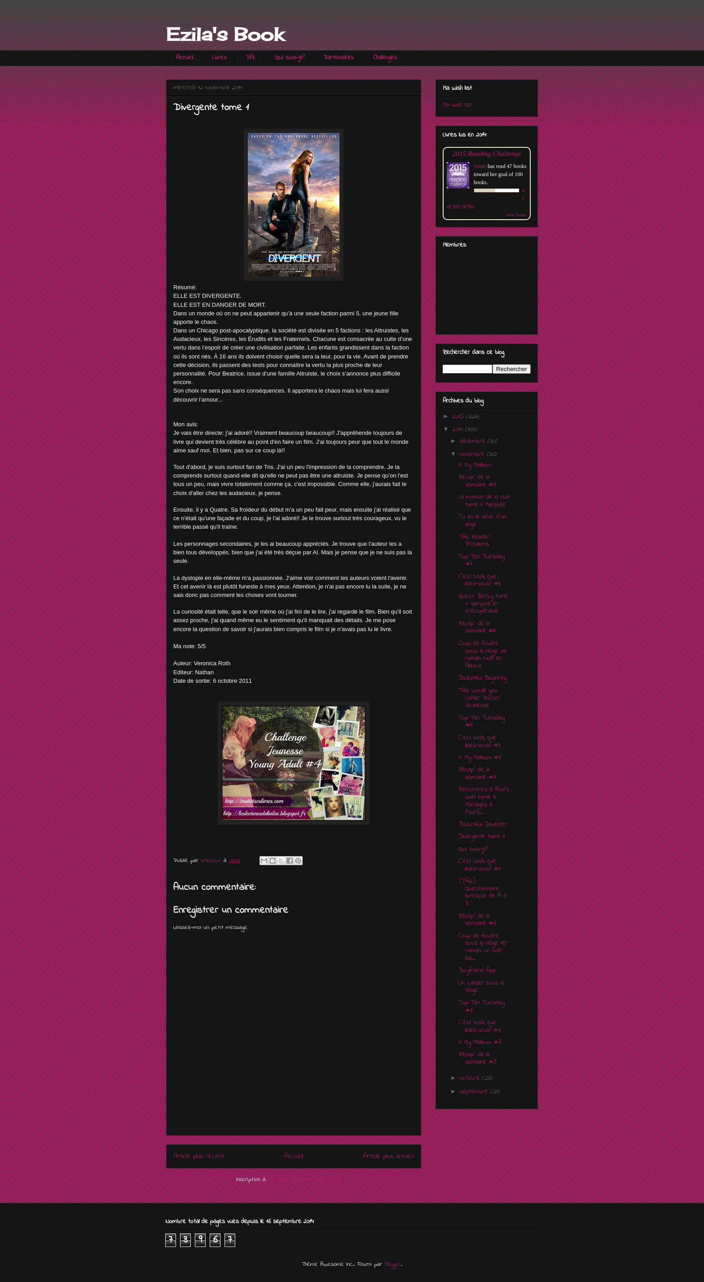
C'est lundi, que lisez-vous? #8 (479, 580)
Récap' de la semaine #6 (477, 919)
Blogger (392, 1264)
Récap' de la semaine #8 (477, 627)
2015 (459, 416)
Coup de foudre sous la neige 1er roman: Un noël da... (483, 947)
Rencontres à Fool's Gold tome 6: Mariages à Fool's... (483, 801)
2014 (459, 429)
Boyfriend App (477, 970)
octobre (471, 1078)
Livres (219, 57)
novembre (473, 454)
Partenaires (339, 57)
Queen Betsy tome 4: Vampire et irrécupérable (483, 604)
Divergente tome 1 (481, 836)
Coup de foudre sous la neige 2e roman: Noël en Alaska (482, 655)
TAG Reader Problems (474, 540)
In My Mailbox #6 (479, 757)
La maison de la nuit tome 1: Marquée (484, 500)
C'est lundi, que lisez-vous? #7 (479, 865)
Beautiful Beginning (482, 678)
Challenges (385, 57)
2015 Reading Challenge (486, 153)
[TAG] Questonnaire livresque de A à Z (482, 892)
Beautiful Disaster (482, 824)
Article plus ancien (388, 1156)
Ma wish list (457, 105)
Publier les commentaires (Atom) (311, 1179)
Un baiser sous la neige (481, 986)
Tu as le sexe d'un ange (482, 520)
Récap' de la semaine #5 (477, 1058)
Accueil (184, 57)
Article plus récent (198, 1156)
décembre (474, 441)
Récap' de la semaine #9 (476, 481)
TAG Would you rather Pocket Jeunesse (479, 698)
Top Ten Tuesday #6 (481, 721)
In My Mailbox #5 (480, 1042)
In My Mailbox (474, 465)
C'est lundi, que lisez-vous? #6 (479, 1026)
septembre (475, 1091)
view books (516, 214)
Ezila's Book (225, 34)
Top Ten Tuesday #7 (481, 560)
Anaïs (480, 166)
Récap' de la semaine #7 (477, 773)
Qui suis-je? (289, 57)
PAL (250, 57)
